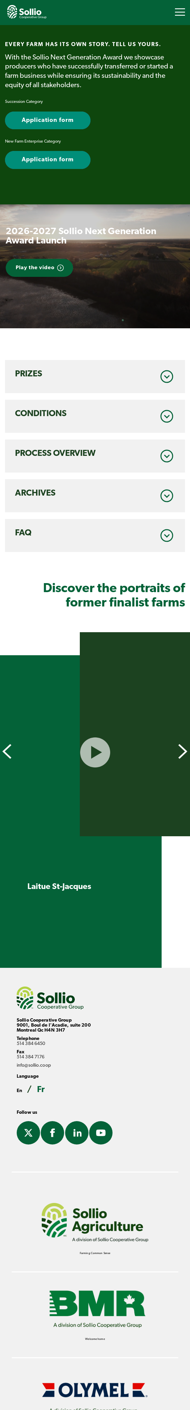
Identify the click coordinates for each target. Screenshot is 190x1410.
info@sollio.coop (34, 1065)
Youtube (101, 1133)
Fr (41, 1090)
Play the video (35, 268)
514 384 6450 (31, 1043)
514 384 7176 (30, 1057)
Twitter (28, 1133)
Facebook (52, 1133)
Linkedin (76, 1133)
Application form (48, 120)
